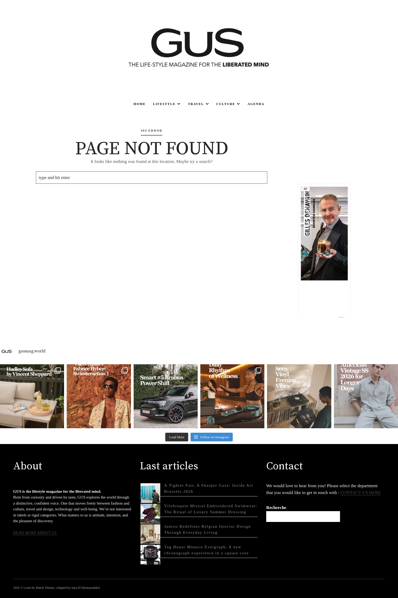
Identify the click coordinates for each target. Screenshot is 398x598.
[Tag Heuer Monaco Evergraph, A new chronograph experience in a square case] (150, 555)
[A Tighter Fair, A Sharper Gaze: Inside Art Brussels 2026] (150, 493)
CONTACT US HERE (360, 492)
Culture (225, 104)
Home (140, 104)
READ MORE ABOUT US (35, 533)
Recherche (276, 507)
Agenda (255, 104)
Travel (196, 104)
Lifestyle (164, 104)
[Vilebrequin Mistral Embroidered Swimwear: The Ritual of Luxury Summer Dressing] (150, 514)
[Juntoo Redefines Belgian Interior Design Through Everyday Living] (150, 534)
